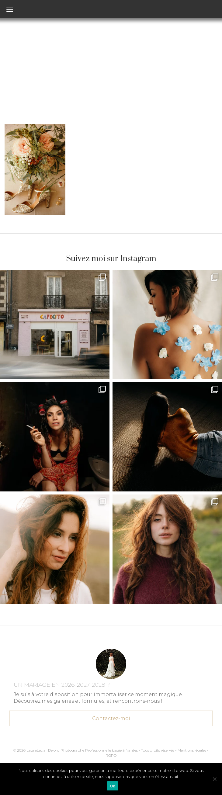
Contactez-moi (110, 715)
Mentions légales (192, 750)
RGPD (111, 755)
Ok (112, 786)
